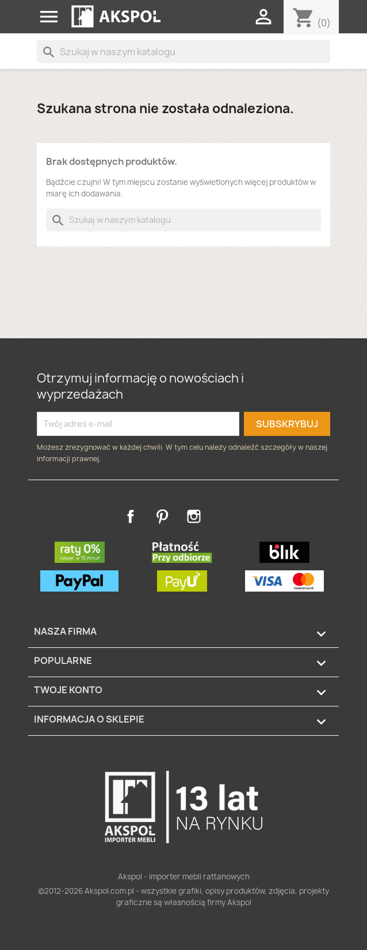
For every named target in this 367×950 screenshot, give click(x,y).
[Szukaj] (183, 51)
